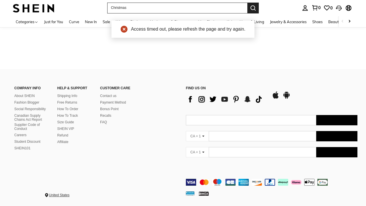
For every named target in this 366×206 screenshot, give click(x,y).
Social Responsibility (30, 109)
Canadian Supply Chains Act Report (28, 118)
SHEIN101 (22, 148)
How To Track (67, 116)
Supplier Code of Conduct (27, 127)
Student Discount (27, 142)
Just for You (53, 21)
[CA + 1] (197, 136)
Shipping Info (67, 96)
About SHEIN (24, 96)
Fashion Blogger (26, 102)
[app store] (276, 98)
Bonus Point (109, 109)
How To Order (67, 109)
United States (59, 195)
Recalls (105, 116)
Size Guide (65, 122)
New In (91, 21)
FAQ (103, 122)
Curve (74, 21)
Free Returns (67, 102)
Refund (62, 135)
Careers (20, 135)
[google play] (287, 98)
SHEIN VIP (65, 129)
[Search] (253, 8)
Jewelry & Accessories (288, 21)
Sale (106, 21)
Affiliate (62, 142)
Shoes (317, 21)
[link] (328, 8)
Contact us (108, 96)
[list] (226, 99)
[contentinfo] (271, 182)
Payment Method (113, 102)
